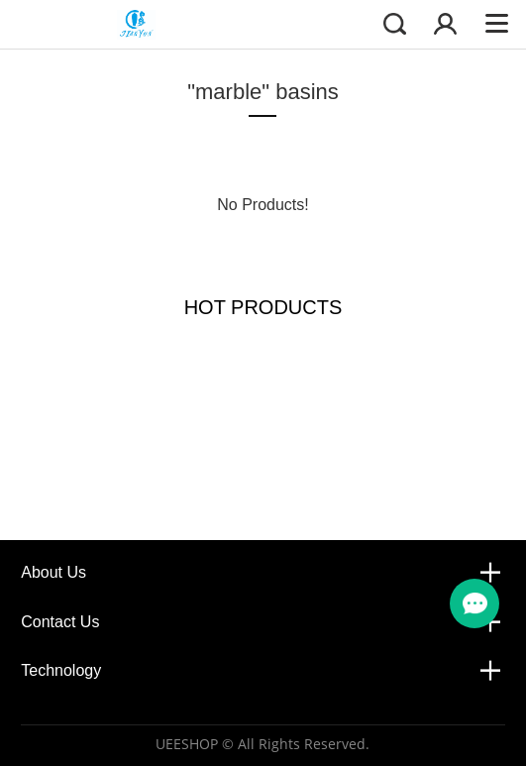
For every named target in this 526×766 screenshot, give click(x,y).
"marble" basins (263, 91)
